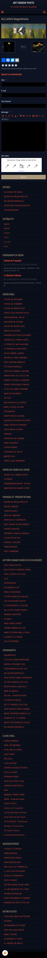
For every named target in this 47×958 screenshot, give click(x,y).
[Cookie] (5, 953)
